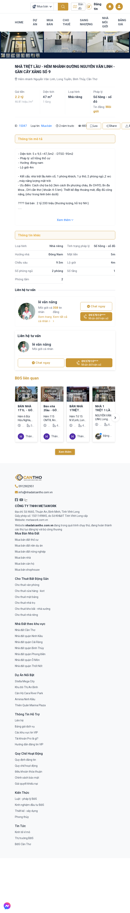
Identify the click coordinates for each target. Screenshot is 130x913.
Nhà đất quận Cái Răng (29, 642)
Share (111, 125)
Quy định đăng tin (25, 759)
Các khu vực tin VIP (26, 732)
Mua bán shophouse (27, 569)
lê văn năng (47, 302)
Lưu (94, 125)
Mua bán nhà (23, 557)
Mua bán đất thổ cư (26, 539)
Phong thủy (22, 816)
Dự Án (35, 22)
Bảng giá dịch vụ (25, 726)
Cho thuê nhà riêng (26, 614)
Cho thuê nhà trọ (25, 602)
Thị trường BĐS (24, 838)
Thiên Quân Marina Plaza (30, 705)
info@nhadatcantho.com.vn (34, 492)
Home (19, 22)
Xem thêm (65, 220)
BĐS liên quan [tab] (27, 378)
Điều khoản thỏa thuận (28, 771)
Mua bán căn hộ (24, 563)
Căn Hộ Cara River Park (29, 693)
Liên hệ (19, 720)
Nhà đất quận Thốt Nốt (28, 666)
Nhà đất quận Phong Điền (30, 654)
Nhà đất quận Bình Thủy (29, 648)
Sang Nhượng (86, 22)
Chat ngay (96, 306)
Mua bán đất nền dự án (29, 545)
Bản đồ (78, 6)
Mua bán (46, 125)
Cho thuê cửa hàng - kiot (29, 590)
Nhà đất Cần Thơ (25, 630)
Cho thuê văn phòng (27, 584)
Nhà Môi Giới (105, 22)
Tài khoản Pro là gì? (26, 738)
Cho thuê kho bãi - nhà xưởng (32, 608)
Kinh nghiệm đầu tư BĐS (29, 804)
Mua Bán (50, 22)
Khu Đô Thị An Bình (26, 687)
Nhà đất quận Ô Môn (27, 660)
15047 (22, 125)
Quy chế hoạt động (26, 765)
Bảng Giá (122, 22)
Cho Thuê (66, 22)
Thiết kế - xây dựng (26, 810)
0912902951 (24, 486)
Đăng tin (93, 6)
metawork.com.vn (37, 519)
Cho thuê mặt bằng (26, 596)
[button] (115, 417)
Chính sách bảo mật (27, 777)
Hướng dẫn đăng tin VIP (29, 744)
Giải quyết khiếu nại (26, 783)
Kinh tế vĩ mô (22, 832)
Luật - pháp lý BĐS (26, 798)
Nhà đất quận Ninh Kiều (29, 636)
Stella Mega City (25, 681)
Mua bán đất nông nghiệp (30, 551)
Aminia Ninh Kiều (25, 699)
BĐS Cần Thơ (23, 844)
